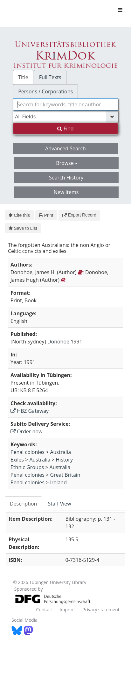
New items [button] (66, 192)
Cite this (19, 215)
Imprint (67, 609)
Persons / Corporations (45, 91)
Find (65, 128)
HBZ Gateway (29, 410)
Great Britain (65, 474)
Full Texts (50, 77)
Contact (44, 609)
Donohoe (58, 341)
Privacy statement (101, 609)
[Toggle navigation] (120, 10)
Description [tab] (23, 503)
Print (46, 215)
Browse (67, 163)
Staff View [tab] (59, 503)
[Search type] (65, 116)
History (64, 459)
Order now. (27, 431)
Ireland (58, 482)
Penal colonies (27, 452)
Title (23, 77)
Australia (60, 452)
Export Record (79, 214)
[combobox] (65, 104)
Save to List (23, 228)
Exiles (17, 459)
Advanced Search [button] (65, 148)
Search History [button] (66, 177)
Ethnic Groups (27, 467)
